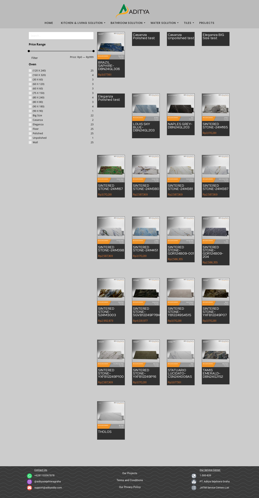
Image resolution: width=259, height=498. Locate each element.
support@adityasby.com (48, 487)
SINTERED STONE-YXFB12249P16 (146, 374)
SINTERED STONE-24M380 (142, 189)
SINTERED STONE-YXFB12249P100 (112, 374)
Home (49, 23)
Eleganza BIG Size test (215, 37)
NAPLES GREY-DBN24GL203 (180, 128)
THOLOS (105, 432)
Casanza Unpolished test (178, 39)
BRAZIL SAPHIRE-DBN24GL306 (110, 66)
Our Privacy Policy (130, 487)
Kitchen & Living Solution (83, 23)
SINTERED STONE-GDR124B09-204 (214, 253)
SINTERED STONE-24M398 (107, 251)
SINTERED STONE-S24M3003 (108, 312)
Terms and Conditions (130, 480)
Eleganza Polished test (110, 99)
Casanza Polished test (145, 37)
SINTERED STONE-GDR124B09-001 (179, 253)
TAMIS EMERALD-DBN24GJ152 (214, 374)
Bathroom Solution (128, 23)
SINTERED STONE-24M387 (212, 189)
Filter (34, 57)
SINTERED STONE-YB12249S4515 (181, 312)
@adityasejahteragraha (47, 481)
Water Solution (164, 23)
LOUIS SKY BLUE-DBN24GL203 (145, 128)
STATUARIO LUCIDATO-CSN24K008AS (182, 374)
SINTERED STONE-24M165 (212, 128)
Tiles (189, 23)
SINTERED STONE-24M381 (177, 189)
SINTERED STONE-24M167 (107, 189)
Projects (206, 23)
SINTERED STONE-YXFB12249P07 (216, 312)
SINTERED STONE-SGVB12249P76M (148, 312)
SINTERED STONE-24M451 (142, 251)
